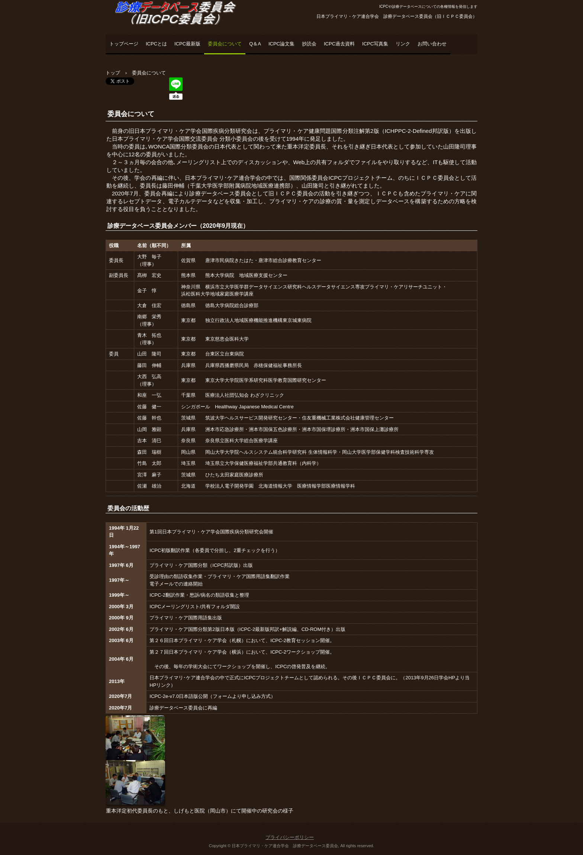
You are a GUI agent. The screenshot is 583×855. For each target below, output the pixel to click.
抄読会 (309, 44)
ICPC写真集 (375, 44)
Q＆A (255, 44)
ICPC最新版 (187, 44)
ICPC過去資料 (339, 44)
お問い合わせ (432, 44)
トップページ (123, 44)
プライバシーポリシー (289, 837)
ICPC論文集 (281, 44)
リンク (403, 44)
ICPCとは (156, 44)
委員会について (225, 44)
